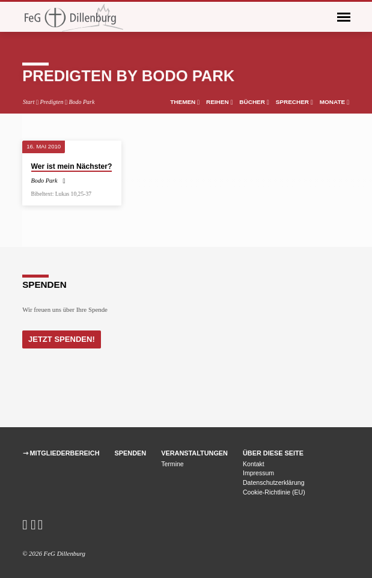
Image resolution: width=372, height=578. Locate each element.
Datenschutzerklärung (274, 482)
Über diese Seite (273, 453)
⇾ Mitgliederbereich (61, 453)
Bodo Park (81, 102)
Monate (334, 102)
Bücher (254, 102)
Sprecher (294, 102)
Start (28, 102)
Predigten (51, 102)
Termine (172, 463)
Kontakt (253, 463)
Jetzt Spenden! (61, 339)
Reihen (219, 102)
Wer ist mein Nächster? (71, 166)
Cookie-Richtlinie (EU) (274, 492)
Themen (185, 102)
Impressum (258, 472)
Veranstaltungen (194, 453)
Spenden (131, 453)
